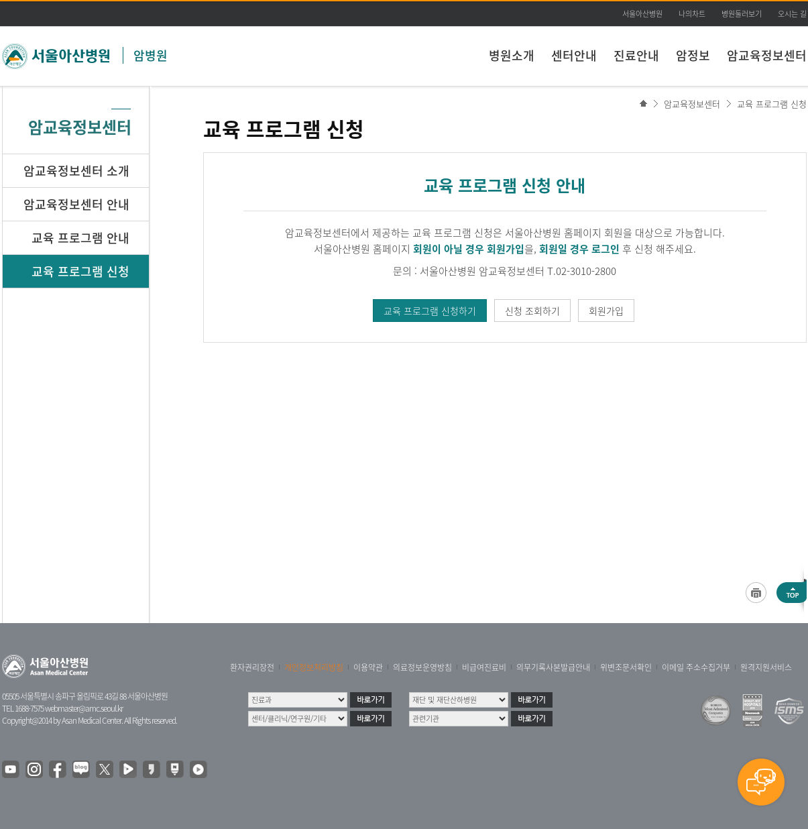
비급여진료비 (484, 667)
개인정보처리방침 (313, 667)
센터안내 (574, 55)
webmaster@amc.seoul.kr (84, 708)
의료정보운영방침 (422, 667)
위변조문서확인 (626, 667)
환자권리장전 (252, 667)
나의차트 (692, 13)
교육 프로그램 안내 (80, 238)
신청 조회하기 (532, 310)
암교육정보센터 (767, 55)
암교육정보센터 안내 (76, 204)
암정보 (693, 55)
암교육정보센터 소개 (76, 171)
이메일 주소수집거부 (696, 667)
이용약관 (368, 667)
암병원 (150, 55)
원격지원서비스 (766, 667)
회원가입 (606, 310)
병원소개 (511, 55)
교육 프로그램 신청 (772, 103)
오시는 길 (792, 13)
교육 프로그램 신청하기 (430, 310)
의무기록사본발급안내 (553, 667)
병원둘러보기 (742, 13)
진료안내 (636, 55)
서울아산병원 (642, 13)
